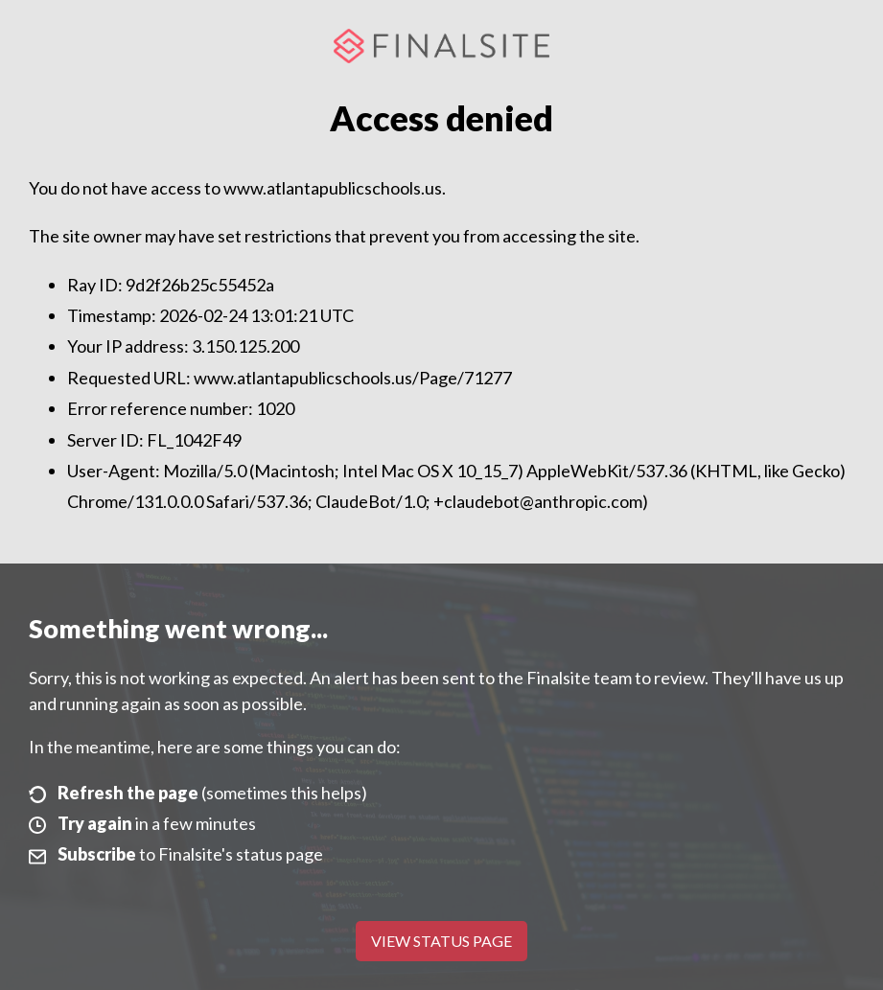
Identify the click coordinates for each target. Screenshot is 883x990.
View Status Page (441, 941)
